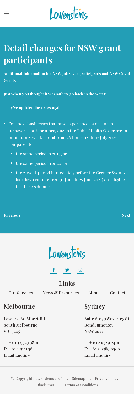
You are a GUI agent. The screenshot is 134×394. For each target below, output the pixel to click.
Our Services (21, 292)
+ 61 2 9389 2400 (105, 342)
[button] (6, 13)
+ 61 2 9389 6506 (104, 348)
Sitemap (78, 378)
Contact (117, 292)
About (94, 292)
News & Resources (61, 292)
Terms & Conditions (81, 384)
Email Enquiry (17, 355)
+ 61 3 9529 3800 (24, 342)
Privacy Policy (106, 378)
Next (126, 215)
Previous (12, 215)
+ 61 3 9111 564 (21, 348)
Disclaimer (45, 384)
